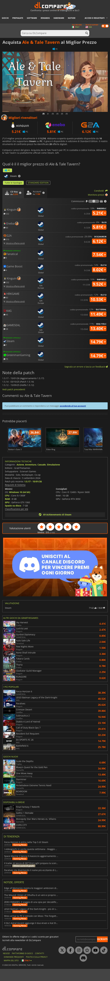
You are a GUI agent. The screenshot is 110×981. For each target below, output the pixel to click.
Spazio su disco (13, 517)
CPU (7, 507)
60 (6, 227)
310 (6, 239)
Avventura (30, 476)
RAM (7, 511)
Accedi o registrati (95, 18)
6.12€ (99, 241)
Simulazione (53, 476)
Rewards (45, 18)
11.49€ (98, 314)
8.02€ (99, 269)
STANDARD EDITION (38, 182)
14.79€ (98, 341)
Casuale (41, 476)
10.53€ (98, 299)
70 (6, 359)
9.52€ (99, 284)
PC (7, 170)
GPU (7, 514)
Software (32, 18)
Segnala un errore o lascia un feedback (86, 366)
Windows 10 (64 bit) (19, 504)
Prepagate (17, 18)
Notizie (71, 18)
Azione (20, 476)
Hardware (59, 18)
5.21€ (99, 213)
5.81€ (99, 227)
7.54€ (99, 254)
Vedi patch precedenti (13, 389)
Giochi (5, 18)
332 (6, 213)
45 (6, 314)
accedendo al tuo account (73, 405)
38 (6, 329)
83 (6, 297)
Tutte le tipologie (13, 182)
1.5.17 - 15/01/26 (33, 493)
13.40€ (98, 328)
